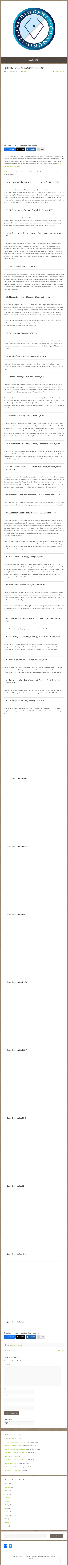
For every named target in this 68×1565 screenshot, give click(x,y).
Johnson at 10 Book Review (13, 1470)
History (7, 1501)
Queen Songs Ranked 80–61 (16, 1118)
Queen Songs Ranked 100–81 (17, 1050)
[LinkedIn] (31, 149)
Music (15, 1345)
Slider (6, 1519)
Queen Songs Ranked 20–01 (16, 1322)
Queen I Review (9, 1438)
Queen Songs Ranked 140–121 (17, 914)
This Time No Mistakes (11, 1456)
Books (6, 1483)
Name (5, 1388)
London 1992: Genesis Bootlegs (14, 1445)
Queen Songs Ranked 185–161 (17, 778)
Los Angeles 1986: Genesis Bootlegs (16, 1449)
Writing (7, 1526)
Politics (7, 1512)
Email (5, 1396)
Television (8, 1522)
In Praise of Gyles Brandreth (13, 1467)
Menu (35, 59)
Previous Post (9, 1350)
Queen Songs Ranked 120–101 (17, 982)
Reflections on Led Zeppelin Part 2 (15, 1452)
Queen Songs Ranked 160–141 (17, 846)
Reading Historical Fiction (12, 1463)
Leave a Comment (59, 71)
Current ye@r (8, 1419)
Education (8, 1487)
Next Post (60, 1350)
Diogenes (26, 71)
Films (6, 1494)
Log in (38, 1559)
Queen (20, 1345)
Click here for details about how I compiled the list (20, 172)
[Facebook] (9, 149)
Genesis (7, 1497)
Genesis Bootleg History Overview (15, 1442)
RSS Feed (32, 1559)
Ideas (6, 1505)
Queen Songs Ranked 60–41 (16, 1186)
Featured (7, 1490)
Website (6, 1404)
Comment (7, 1364)
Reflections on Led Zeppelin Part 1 (15, 1460)
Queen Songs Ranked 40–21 (16, 1254)
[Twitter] (20, 149)
